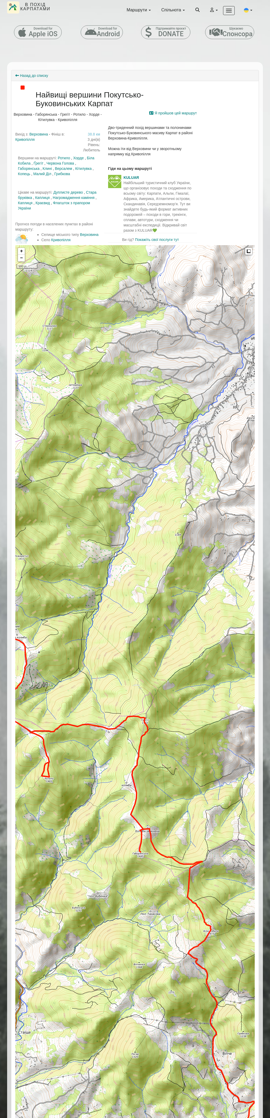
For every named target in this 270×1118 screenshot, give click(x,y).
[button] (248, 10)
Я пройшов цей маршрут (173, 113)
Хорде (78, 158)
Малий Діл (42, 174)
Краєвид (43, 203)
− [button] (21, 258)
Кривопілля (25, 139)
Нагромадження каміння (73, 197)
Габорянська (29, 168)
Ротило (64, 158)
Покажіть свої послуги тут (157, 239)
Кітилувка (83, 168)
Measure (248, 251)
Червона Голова (60, 163)
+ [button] (21, 251)
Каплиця (43, 197)
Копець (24, 174)
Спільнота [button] (173, 10)
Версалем (63, 168)
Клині (47, 168)
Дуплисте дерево (68, 192)
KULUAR (131, 177)
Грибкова (62, 174)
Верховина (39, 134)
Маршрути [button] (139, 10)
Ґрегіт (38, 163)
